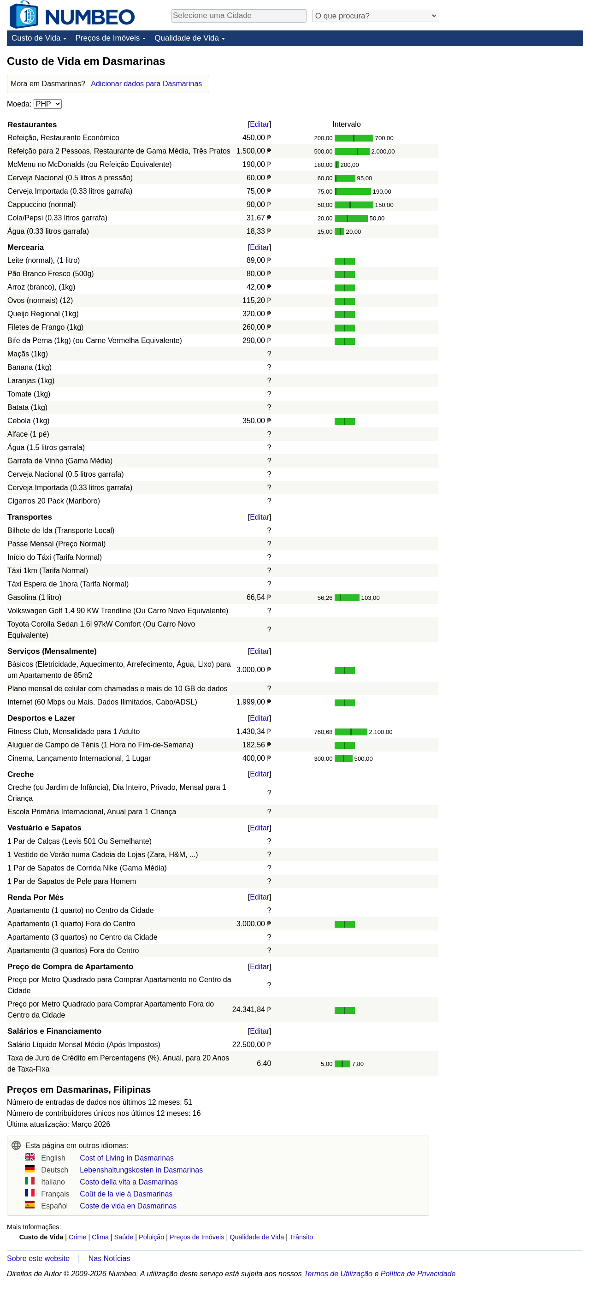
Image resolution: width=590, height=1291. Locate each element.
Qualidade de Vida (186, 38)
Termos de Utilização (338, 1274)
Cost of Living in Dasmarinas (127, 1158)
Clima (100, 1237)
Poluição (151, 1237)
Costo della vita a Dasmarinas (129, 1182)
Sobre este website (38, 1258)
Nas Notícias (109, 1258)
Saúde (124, 1237)
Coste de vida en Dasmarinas (128, 1206)
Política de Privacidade (418, 1274)
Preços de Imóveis (107, 38)
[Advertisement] (514, 111)
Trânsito (301, 1237)
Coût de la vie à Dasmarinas (126, 1194)
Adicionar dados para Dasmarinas (146, 84)
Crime (77, 1237)
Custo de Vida (36, 38)
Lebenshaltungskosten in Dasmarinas (141, 1170)
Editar (259, 124)
